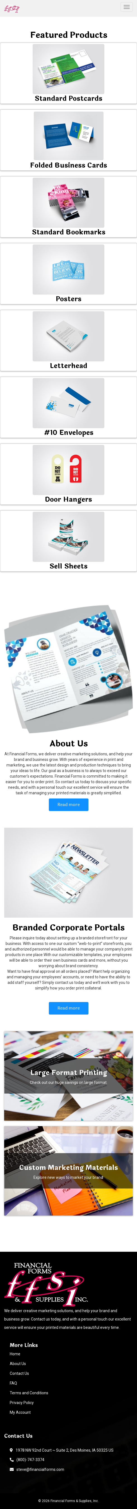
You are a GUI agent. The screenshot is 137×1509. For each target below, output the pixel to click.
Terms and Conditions (29, 1393)
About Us (18, 1363)
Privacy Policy (22, 1402)
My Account (20, 1412)
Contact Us (19, 1373)
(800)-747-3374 (27, 1459)
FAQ (13, 1383)
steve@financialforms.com (37, 1469)
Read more (68, 804)
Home (15, 1354)
